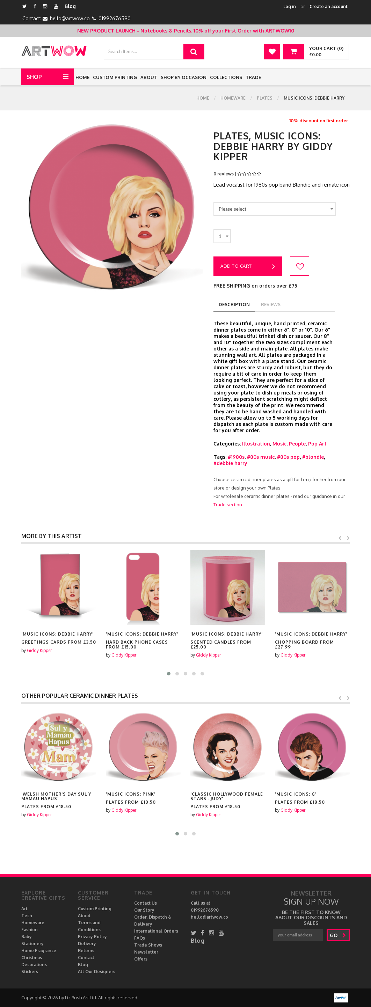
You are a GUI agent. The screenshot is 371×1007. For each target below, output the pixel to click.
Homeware (233, 98)
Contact (86, 957)
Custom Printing (115, 77)
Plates (264, 98)
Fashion (29, 929)
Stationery (32, 943)
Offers (140, 959)
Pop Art (317, 444)
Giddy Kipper (39, 650)
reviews (271, 304)
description (234, 304)
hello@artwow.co (70, 18)
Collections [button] (226, 77)
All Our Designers (96, 971)
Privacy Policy (92, 936)
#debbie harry (230, 463)
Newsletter (146, 952)
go (338, 935)
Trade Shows (148, 945)
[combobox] (274, 209)
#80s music (261, 457)
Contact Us (145, 903)
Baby (26, 936)
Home (82, 77)
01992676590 (115, 18)
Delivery (87, 943)
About (148, 77)
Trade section (227, 504)
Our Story (144, 910)
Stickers (29, 971)
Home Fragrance (38, 950)
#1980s (236, 457)
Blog (70, 6)
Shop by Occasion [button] (183, 77)
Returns (86, 950)
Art (24, 908)
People (297, 444)
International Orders (156, 931)
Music (279, 444)
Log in (289, 6)
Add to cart (247, 266)
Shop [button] (34, 76)
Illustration (256, 444)
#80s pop (288, 457)
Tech (26, 915)
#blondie (313, 457)
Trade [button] (253, 77)
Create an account (329, 6)
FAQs (139, 938)
